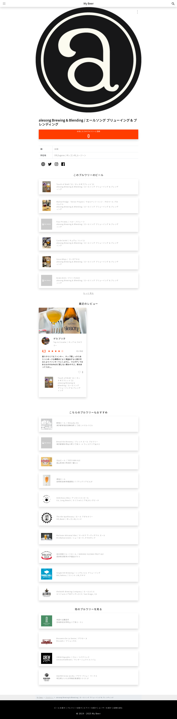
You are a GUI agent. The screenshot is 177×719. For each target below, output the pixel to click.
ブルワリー (49, 697)
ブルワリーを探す (74, 708)
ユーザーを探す (105, 708)
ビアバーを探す (90, 708)
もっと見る (88, 293)
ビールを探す (59, 708)
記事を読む (118, 708)
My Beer (89, 3)
